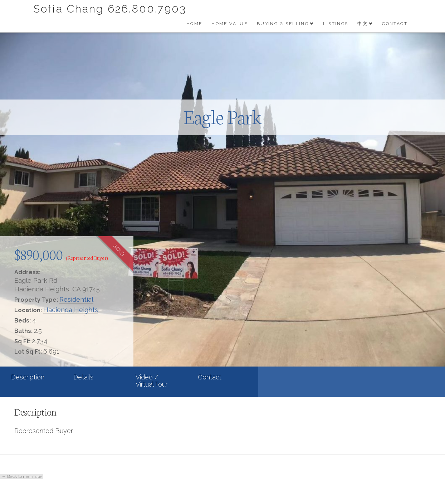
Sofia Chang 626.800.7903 (109, 9)
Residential (76, 299)
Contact (209, 377)
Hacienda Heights (70, 310)
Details (83, 377)
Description (27, 377)
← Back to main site (21, 476)
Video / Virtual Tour (152, 380)
